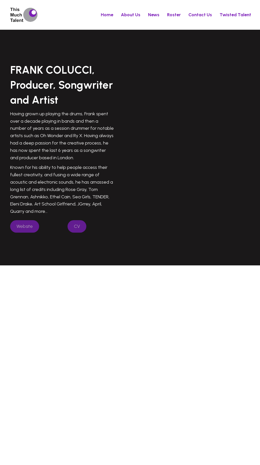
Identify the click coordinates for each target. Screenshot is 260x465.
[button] (24, 226)
